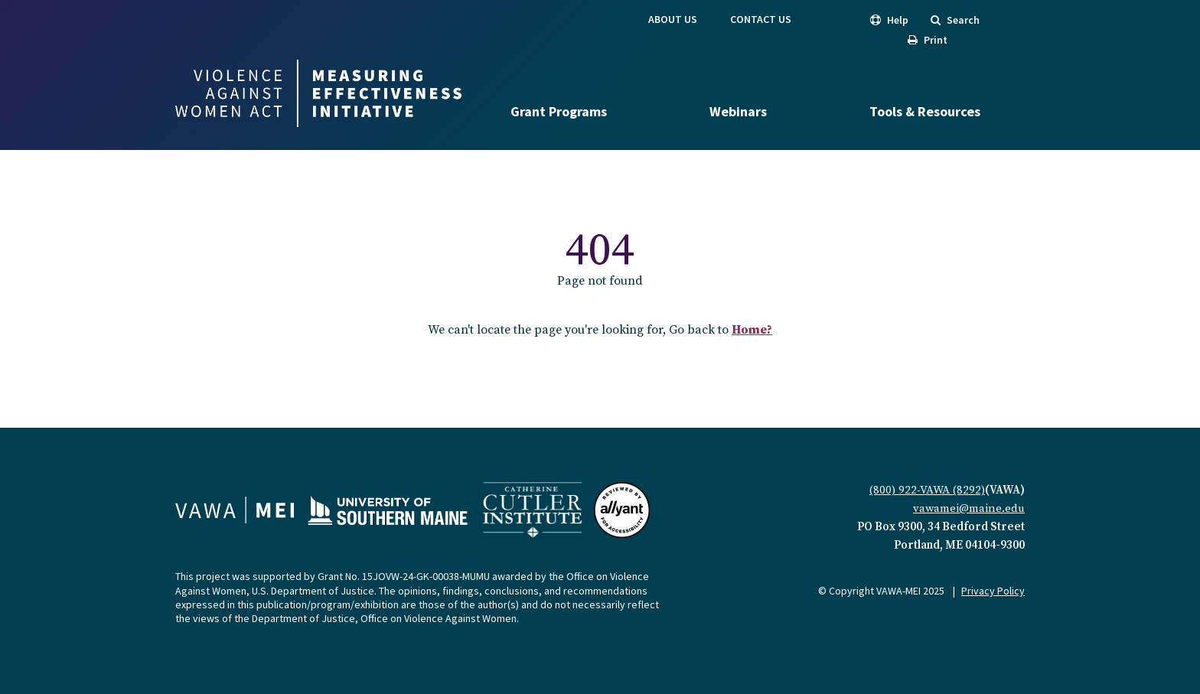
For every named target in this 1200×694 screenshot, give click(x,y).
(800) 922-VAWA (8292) (927, 490)
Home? (752, 329)
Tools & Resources (924, 111)
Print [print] (927, 40)
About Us (672, 19)
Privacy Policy (993, 591)
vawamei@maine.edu (969, 508)
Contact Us (760, 19)
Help (889, 20)
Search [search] (955, 20)
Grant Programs (558, 111)
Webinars (738, 111)
